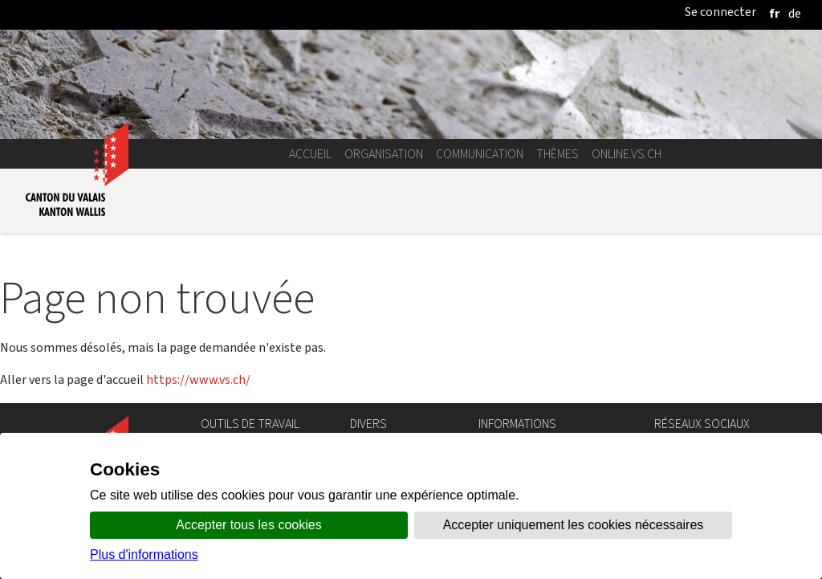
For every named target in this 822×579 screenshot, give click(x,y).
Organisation (383, 153)
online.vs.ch (626, 153)
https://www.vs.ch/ (198, 379)
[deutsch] (794, 13)
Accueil (310, 153)
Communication (479, 153)
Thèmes (557, 153)
